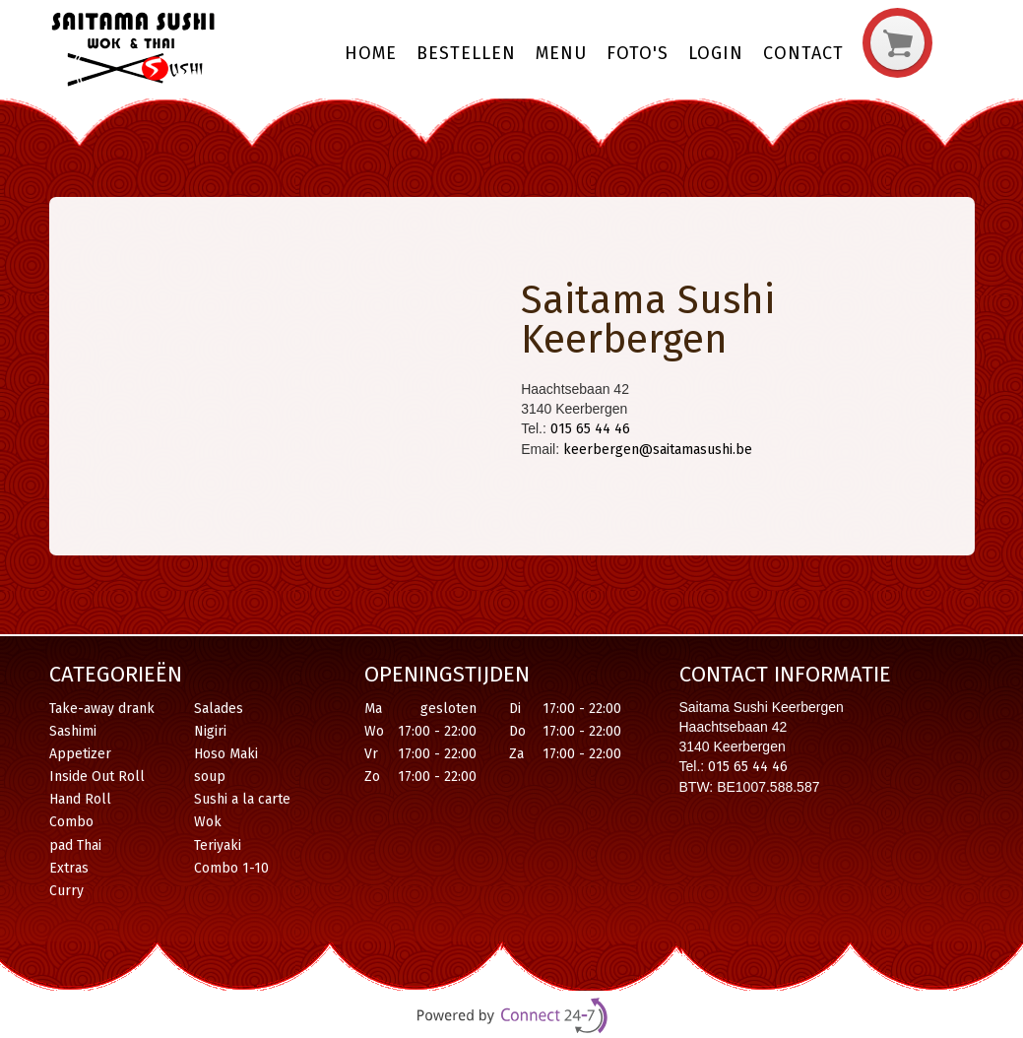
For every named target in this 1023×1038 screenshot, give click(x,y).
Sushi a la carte (242, 799)
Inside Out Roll (97, 776)
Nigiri (210, 731)
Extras (69, 868)
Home (371, 53)
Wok (208, 821)
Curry (66, 890)
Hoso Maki (226, 754)
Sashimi (72, 731)
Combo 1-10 (231, 868)
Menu (561, 53)
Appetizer (80, 754)
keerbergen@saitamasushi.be (657, 449)
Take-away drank (102, 708)
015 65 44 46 (590, 429)
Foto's (638, 53)
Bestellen (466, 53)
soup (209, 776)
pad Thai (75, 845)
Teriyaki (217, 845)
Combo (71, 821)
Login (715, 53)
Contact (803, 53)
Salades (218, 708)
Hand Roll (80, 799)
